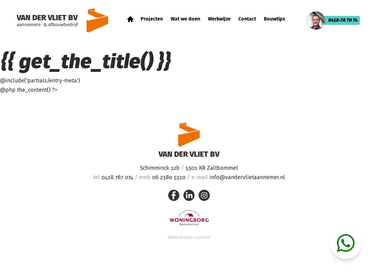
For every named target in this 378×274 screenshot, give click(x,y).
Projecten (152, 19)
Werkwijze (219, 19)
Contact (247, 19)
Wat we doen (185, 19)
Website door (189, 237)
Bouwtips (274, 19)
